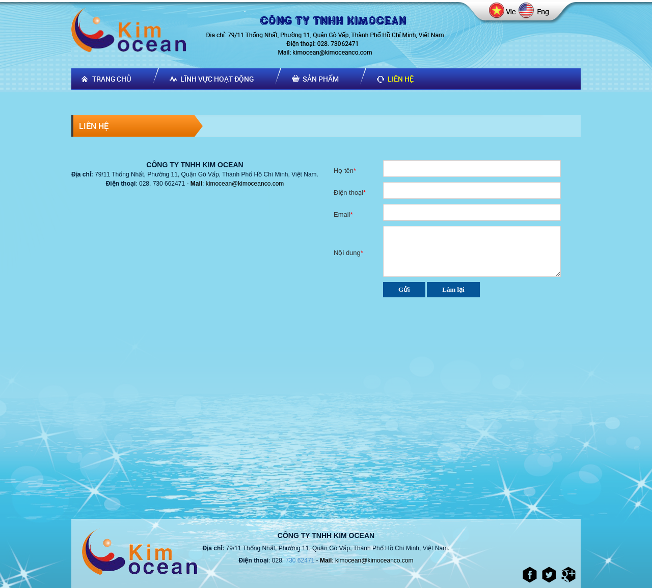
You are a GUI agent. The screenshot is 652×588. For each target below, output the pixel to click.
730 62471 (300, 560)
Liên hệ (401, 79)
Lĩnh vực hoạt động (217, 79)
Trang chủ (111, 79)
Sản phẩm (321, 79)
